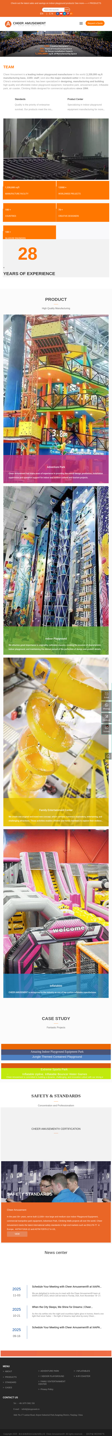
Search (67, 10)
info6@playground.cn (31, 1409)
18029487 (98, 1434)
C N (51, 13)
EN (41, 13)
